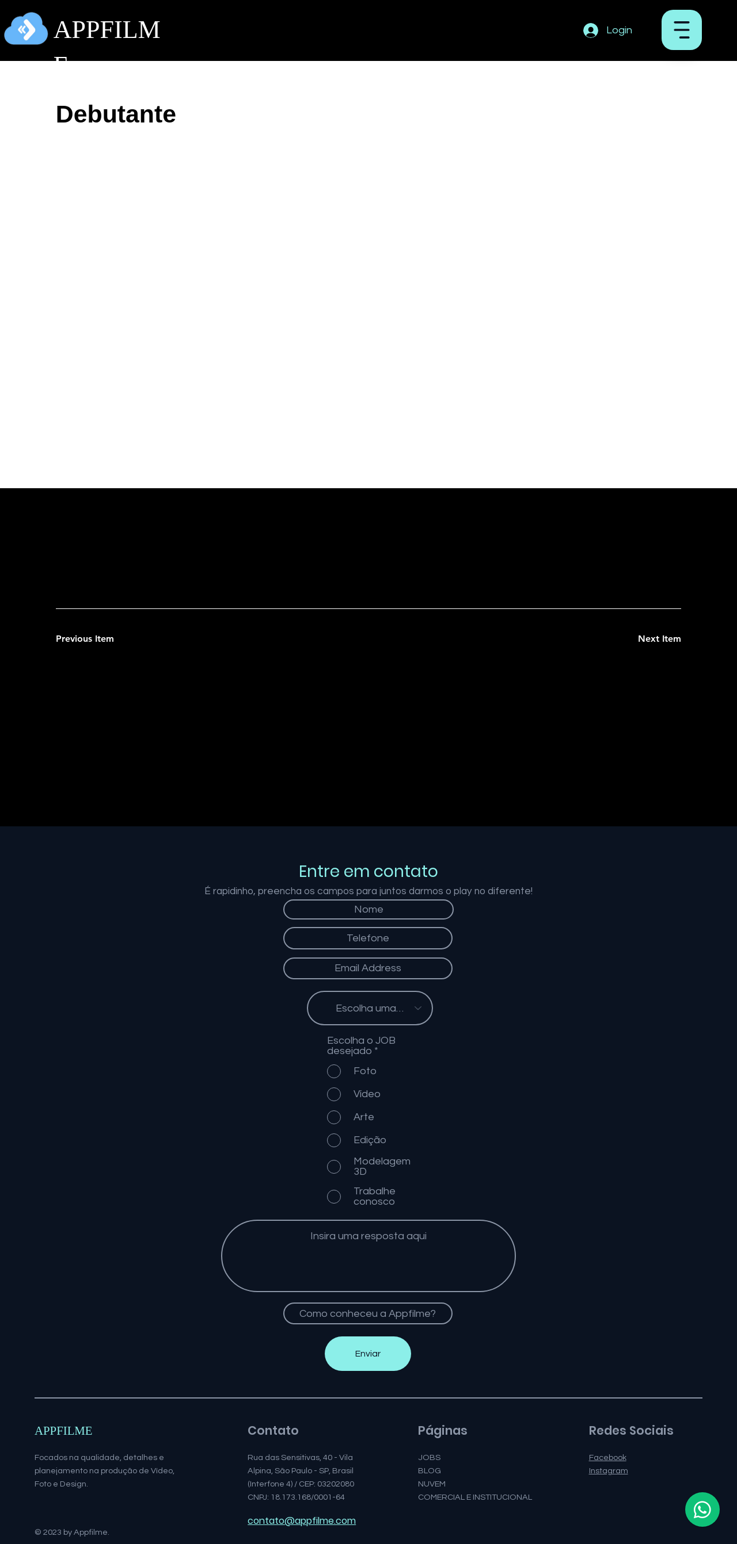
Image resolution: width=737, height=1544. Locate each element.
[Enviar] (368, 1353)
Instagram (608, 1470)
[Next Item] (640, 639)
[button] (681, 30)
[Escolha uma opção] (370, 1008)
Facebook (607, 1457)
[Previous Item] (97, 639)
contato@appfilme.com (302, 1520)
